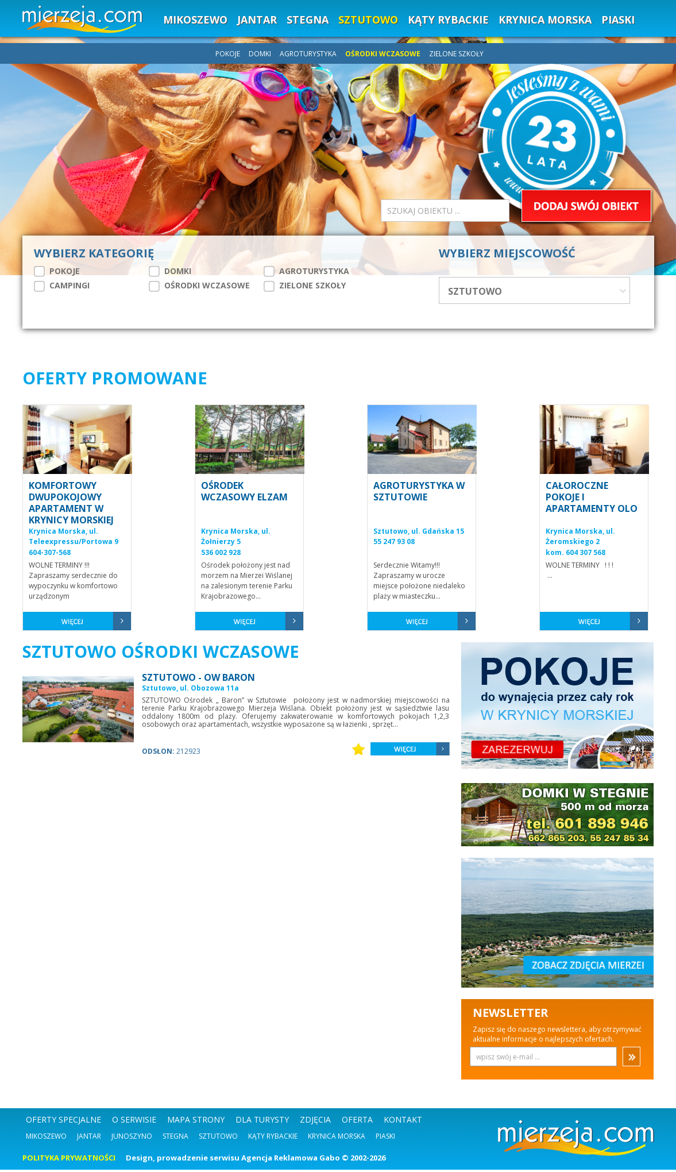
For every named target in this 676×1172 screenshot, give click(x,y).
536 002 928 (221, 555)
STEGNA (308, 19)
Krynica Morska (336, 1138)
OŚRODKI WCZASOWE (383, 54)
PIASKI (618, 19)
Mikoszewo (46, 1138)
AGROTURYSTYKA (309, 54)
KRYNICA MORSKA (545, 19)
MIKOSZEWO (195, 19)
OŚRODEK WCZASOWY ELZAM (244, 493)
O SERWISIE (134, 1121)
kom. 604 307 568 (575, 555)
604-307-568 (50, 555)
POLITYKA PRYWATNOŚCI (68, 1160)
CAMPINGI (62, 285)
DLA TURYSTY (262, 1121)
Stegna (175, 1138)
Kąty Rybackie (273, 1138)
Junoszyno (131, 1138)
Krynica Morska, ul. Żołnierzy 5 (236, 539)
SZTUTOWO (368, 19)
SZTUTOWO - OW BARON (198, 679)
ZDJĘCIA (315, 1121)
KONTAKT (403, 1121)
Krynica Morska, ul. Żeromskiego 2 (580, 539)
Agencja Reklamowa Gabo (290, 1160)
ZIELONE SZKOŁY (456, 54)
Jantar (89, 1138)
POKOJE (228, 54)
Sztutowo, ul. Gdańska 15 (418, 533)
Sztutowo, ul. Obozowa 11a (190, 690)
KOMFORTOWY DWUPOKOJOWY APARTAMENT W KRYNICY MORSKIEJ (71, 505)
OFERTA (357, 1121)
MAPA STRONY (196, 1121)
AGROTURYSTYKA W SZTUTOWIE (419, 493)
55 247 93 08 (394, 544)
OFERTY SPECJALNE (63, 1121)
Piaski (385, 1138)
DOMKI (261, 54)
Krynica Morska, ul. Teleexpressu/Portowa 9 (73, 539)
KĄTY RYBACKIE (448, 19)
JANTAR (257, 19)
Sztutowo (218, 1138)
